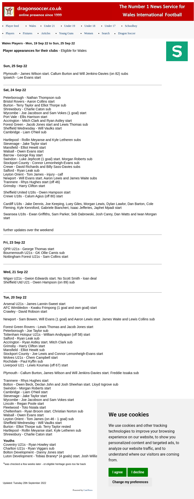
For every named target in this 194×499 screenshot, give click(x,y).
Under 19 (69, 26)
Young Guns (66, 33)
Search (106, 33)
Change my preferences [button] (130, 482)
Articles (45, 33)
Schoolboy (131, 26)
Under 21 (49, 26)
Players (10, 33)
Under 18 (90, 26)
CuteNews (88, 490)
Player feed (12, 26)
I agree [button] (117, 472)
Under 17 (110, 26)
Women (88, 33)
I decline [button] (137, 472)
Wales (32, 26)
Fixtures (27, 33)
